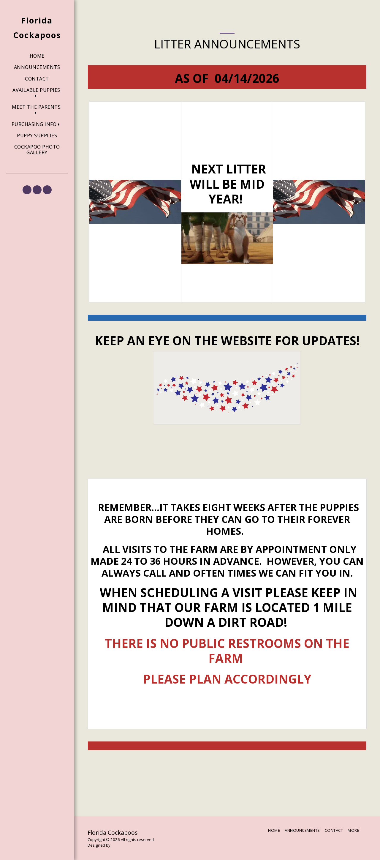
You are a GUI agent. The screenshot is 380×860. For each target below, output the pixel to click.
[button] (37, 93)
